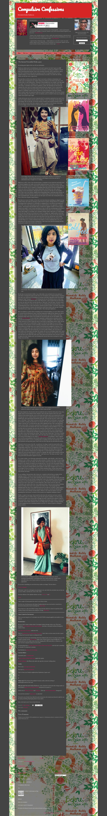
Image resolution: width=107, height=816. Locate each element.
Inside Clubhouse (22, 661)
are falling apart (30, 655)
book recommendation (50, 690)
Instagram (38, 690)
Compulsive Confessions (41, 9)
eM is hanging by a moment (24, 778)
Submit (55, 53)
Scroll (58, 43)
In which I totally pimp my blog (31, 791)
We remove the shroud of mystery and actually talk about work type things (34, 808)
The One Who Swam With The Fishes (45, 20)
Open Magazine (55, 38)
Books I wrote (63, 53)
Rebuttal (20, 799)
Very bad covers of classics (24, 630)
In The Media (71, 53)
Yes (19, 788)
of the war (33, 299)
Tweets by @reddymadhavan (24, 768)
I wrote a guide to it (43, 436)
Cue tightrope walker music (24, 785)
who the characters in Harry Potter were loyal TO (40, 645)
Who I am (25, 53)
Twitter (26, 690)
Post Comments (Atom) (29, 761)
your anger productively (29, 666)
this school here (26, 318)
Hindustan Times (39, 32)
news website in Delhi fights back (27, 658)
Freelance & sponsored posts (36, 53)
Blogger (61, 812)
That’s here (42, 605)
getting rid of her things (31, 650)
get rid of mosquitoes (29, 669)
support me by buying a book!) (31, 687)
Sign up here (33, 693)
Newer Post (21, 758)
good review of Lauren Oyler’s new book (32, 633)
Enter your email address (82, 37)
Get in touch (49, 53)
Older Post (61, 758)
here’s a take (33, 639)
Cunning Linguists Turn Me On (24, 782)
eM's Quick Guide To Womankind (25, 805)
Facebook (31, 690)
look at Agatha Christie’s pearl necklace (32, 626)
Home (19, 53)
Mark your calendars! (22, 802)
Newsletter (25, 707)
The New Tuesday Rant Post (24, 775)
